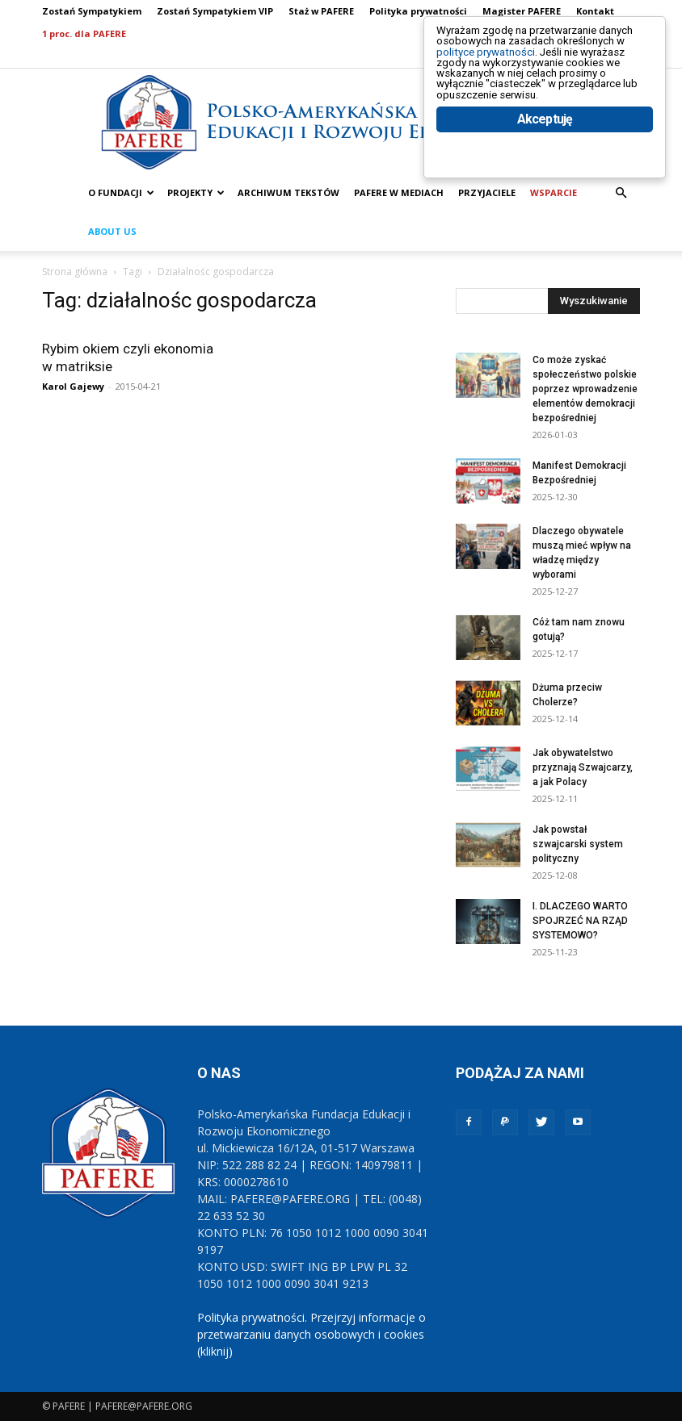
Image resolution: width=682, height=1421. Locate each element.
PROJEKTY (196, 192)
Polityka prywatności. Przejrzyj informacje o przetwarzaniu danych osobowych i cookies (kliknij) (311, 1334)
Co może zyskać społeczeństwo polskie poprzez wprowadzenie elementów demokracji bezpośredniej (585, 389)
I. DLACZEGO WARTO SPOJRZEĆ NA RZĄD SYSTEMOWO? (580, 921)
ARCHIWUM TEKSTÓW (288, 192)
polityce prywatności (505, 66)
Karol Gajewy (73, 386)
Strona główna (74, 271)
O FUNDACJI (121, 192)
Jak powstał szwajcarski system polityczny (578, 844)
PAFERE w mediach (399, 192)
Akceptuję (545, 167)
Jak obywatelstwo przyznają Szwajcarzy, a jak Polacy (583, 767)
